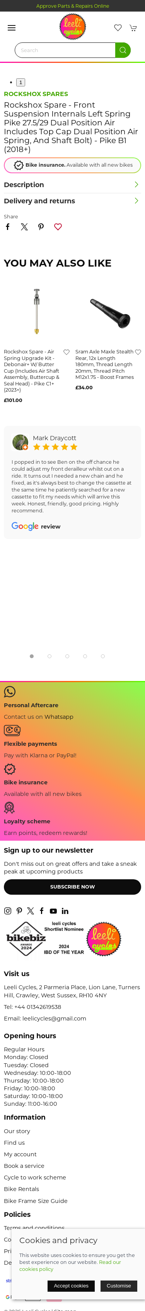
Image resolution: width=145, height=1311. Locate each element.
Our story (17, 1131)
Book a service (24, 1165)
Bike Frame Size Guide (36, 1201)
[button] (11, 28)
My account (20, 1154)
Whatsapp (58, 716)
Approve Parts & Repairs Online (72, 6)
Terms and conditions (34, 1228)
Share (11, 217)
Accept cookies (71, 1286)
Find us (14, 1142)
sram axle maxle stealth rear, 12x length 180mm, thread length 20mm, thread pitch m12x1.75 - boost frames (104, 364)
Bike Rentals (21, 1189)
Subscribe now (72, 887)
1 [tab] (20, 82)
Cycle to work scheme (35, 1177)
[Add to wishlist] (66, 351)
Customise (119, 1286)
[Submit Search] (123, 50)
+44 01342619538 (37, 1007)
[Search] (73, 50)
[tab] (32, 656)
